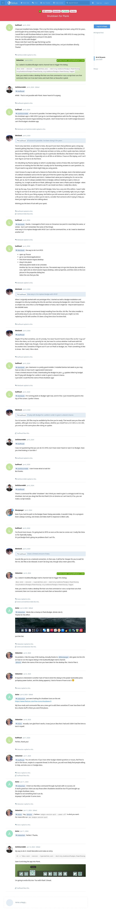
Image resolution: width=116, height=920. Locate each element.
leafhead (21, 91)
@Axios (18, 662)
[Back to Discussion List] (3, 3)
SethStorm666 (23, 114)
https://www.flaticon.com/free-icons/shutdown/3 (33, 701)
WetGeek (21, 224)
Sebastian (21, 612)
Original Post (98, 33)
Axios (20, 724)
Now (96, 69)
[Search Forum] (77, 3)
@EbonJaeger (63, 657)
